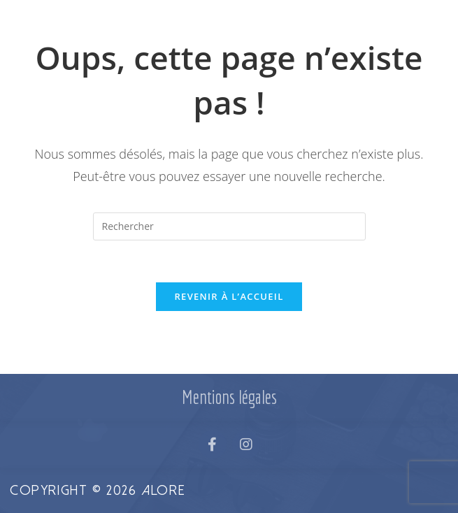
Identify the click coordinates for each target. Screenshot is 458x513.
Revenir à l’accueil (228, 296)
